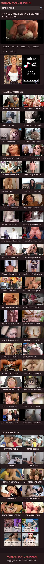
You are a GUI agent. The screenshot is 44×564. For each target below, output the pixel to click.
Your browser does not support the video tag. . (22, 32)
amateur (6, 47)
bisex (5, 51)
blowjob (15, 47)
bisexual (36, 47)
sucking (12, 51)
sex (28, 47)
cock (23, 47)
